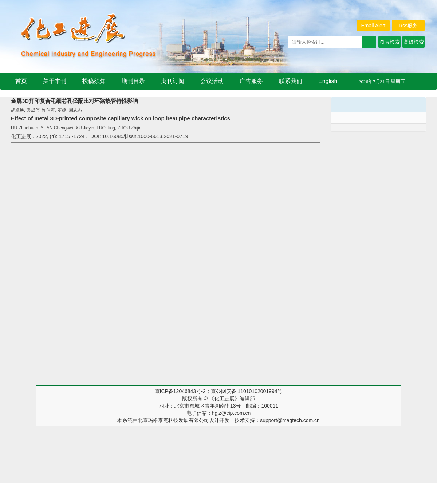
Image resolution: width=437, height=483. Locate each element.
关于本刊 (54, 81)
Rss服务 (408, 25)
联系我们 (290, 81)
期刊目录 (133, 81)
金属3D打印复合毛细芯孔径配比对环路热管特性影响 (74, 101)
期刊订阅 (172, 81)
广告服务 (251, 81)
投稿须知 (94, 81)
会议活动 (212, 81)
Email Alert (373, 25)
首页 (21, 81)
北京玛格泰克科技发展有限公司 (173, 420)
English (327, 81)
